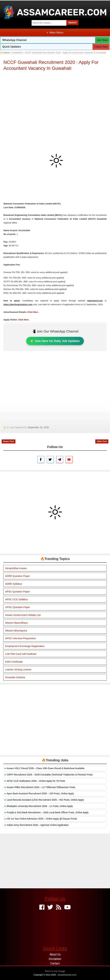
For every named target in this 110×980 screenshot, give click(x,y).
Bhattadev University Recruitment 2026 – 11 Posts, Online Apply (40, 806)
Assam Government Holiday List (23, 614)
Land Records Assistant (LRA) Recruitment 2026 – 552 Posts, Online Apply (45, 799)
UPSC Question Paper (17, 607)
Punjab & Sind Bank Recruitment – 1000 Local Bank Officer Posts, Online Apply (47, 812)
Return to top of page (55, 971)
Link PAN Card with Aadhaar (20, 653)
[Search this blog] (49, 23)
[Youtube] (67, 907)
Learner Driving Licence (18, 669)
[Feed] (58, 907)
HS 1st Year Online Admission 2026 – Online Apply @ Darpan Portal (42, 818)
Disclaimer (55, 959)
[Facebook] (42, 907)
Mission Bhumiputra (16, 630)
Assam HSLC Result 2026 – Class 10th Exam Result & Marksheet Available (46, 768)
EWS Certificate (14, 661)
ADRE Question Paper (17, 576)
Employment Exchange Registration (24, 646)
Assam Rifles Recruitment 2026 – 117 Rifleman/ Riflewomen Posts (41, 787)
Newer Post (8, 441)
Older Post (102, 441)
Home (6, 52)
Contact (55, 963)
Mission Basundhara (16, 622)
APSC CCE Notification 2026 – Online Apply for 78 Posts (36, 781)
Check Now (101, 46)
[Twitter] (50, 907)
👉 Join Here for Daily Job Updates (55, 341)
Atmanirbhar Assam (16, 568)
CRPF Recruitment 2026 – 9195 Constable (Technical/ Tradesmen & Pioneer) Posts (50, 774)
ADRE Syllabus (13, 583)
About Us (55, 954)
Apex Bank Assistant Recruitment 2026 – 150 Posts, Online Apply (40, 793)
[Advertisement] (55, 98)
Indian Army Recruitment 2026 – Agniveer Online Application (38, 825)
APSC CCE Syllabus (16, 599)
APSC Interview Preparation (20, 638)
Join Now (102, 40)
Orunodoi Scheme (15, 677)
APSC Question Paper (17, 591)
